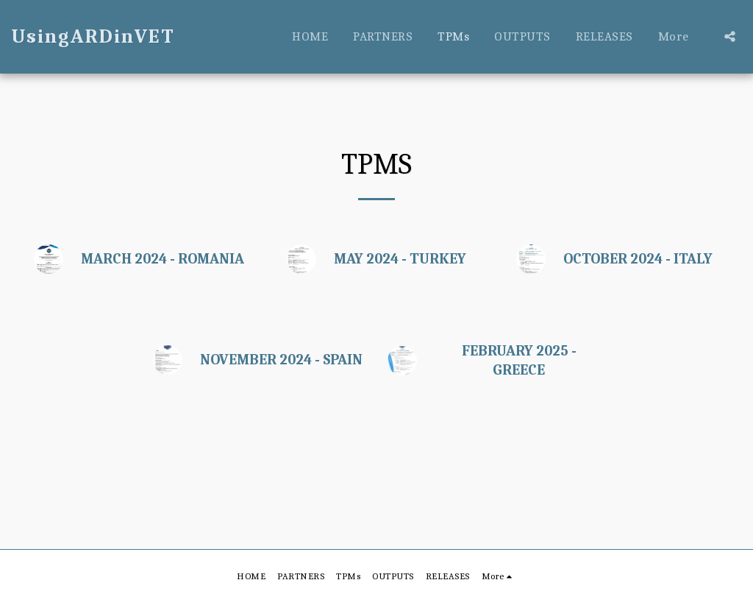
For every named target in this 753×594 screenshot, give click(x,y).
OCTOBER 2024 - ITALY (638, 258)
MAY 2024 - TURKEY (400, 258)
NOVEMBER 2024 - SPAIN (281, 359)
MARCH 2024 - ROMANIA (162, 258)
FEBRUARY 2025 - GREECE (519, 360)
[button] (729, 36)
